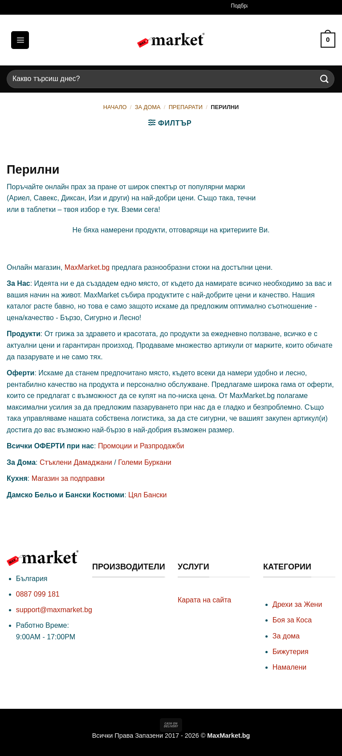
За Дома (148, 107)
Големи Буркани (144, 462)
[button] (20, 40)
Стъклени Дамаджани (76, 462)
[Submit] (325, 79)
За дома (286, 636)
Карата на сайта (204, 600)
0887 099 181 (38, 594)
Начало (114, 107)
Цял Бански (147, 495)
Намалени (289, 667)
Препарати (186, 107)
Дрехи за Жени (297, 604)
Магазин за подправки (68, 478)
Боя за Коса (292, 620)
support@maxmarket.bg (54, 610)
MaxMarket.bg (87, 267)
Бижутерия (291, 651)
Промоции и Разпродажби (141, 446)
